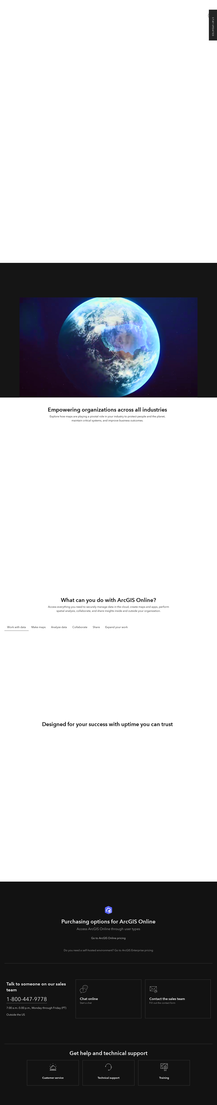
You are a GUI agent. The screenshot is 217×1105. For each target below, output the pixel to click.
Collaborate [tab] (79, 627)
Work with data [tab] (16, 627)
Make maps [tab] (38, 627)
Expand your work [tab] (116, 627)
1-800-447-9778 (26, 999)
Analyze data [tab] (59, 627)
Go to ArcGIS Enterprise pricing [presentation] (133, 950)
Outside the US (15, 1014)
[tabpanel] (108, 672)
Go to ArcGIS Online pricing (108, 938)
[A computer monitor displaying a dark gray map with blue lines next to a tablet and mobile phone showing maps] (108, 47)
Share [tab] (96, 627)
